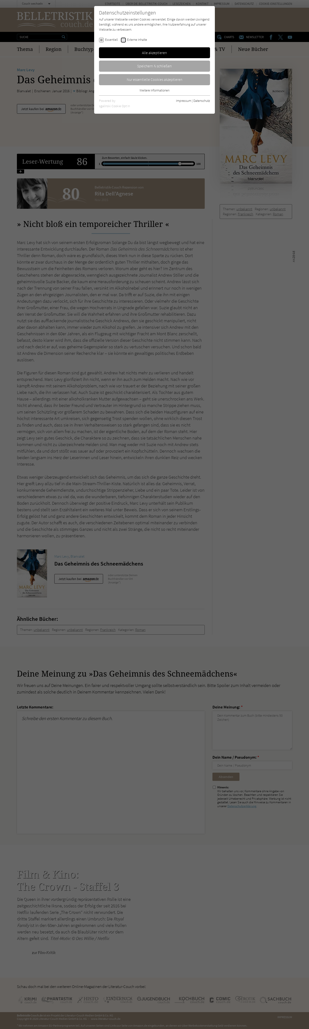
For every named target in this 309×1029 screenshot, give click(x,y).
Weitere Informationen (154, 90)
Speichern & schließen (154, 65)
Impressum (183, 100)
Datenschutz (201, 100)
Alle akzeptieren (154, 52)
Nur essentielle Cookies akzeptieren (155, 79)
